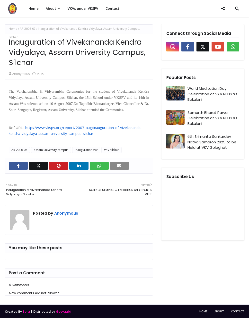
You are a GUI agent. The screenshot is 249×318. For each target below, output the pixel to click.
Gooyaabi (63, 311)
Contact (237, 311)
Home (13, 29)
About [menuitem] (51, 8)
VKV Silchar (111, 150)
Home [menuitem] (33, 8)
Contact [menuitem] (112, 8)
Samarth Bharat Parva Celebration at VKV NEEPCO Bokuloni (212, 118)
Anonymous (21, 73)
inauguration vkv (86, 150)
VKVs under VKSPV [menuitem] (83, 8)
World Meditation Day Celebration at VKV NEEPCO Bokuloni (212, 94)
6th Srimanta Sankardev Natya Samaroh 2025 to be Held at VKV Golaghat (211, 142)
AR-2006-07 (28, 29)
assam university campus (51, 150)
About (219, 311)
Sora (26, 311)
